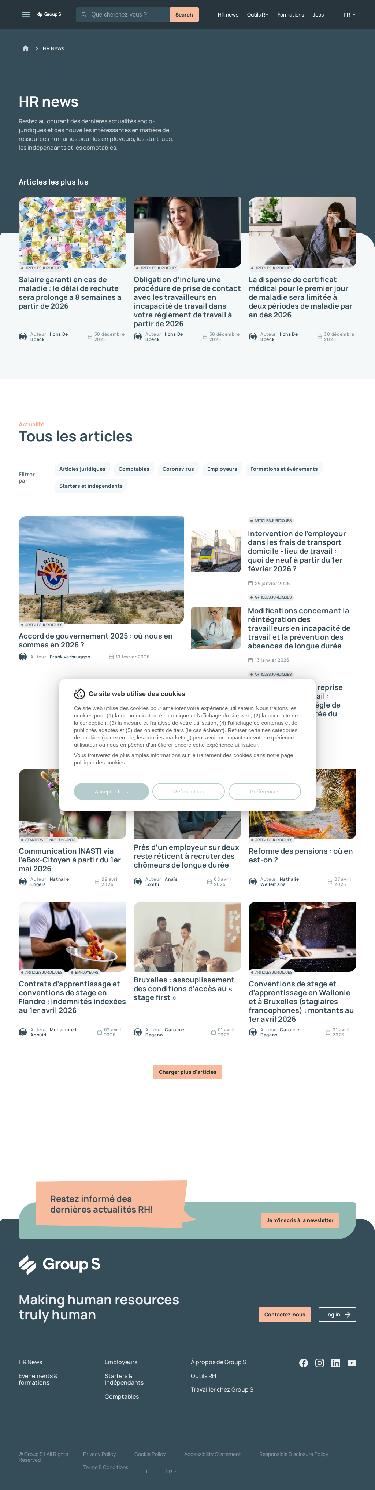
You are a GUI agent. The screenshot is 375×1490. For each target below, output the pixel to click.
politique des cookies (99, 762)
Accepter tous (111, 791)
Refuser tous (188, 791)
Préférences (264, 791)
